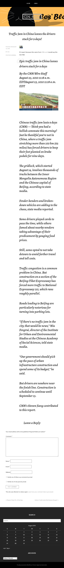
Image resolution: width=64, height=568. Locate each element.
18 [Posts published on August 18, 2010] (32, 537)
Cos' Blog (32, 17)
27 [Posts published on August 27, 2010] (48, 540)
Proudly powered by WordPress (24, 565)
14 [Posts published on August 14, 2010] (56, 535)
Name (8, 461)
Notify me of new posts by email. (17, 481)
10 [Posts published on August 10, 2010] (24, 535)
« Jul (4, 548)
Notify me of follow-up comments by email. (20, 477)
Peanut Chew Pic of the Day (15, 500)
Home (28, 3)
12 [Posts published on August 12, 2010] (40, 535)
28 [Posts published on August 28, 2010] (56, 540)
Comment (9, 436)
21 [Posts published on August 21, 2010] (56, 537)
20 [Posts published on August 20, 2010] (48, 537)
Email (8, 466)
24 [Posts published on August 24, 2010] (24, 540)
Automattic (44, 565)
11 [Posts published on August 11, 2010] (31, 535)
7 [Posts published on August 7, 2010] (56, 532)
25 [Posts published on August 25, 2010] (32, 540)
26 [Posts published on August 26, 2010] (40, 540)
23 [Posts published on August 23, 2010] (15, 540)
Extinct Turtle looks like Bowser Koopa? (46, 500)
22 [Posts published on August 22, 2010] (7, 540)
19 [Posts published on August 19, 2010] (40, 537)
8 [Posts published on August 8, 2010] (7, 535)
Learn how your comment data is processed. (40, 492)
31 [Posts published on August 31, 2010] (24, 543)
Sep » (8, 548)
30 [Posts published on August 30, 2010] (15, 543)
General (14, 55)
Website (8, 472)
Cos (8, 51)
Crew (35, 3)
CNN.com (44, 52)
